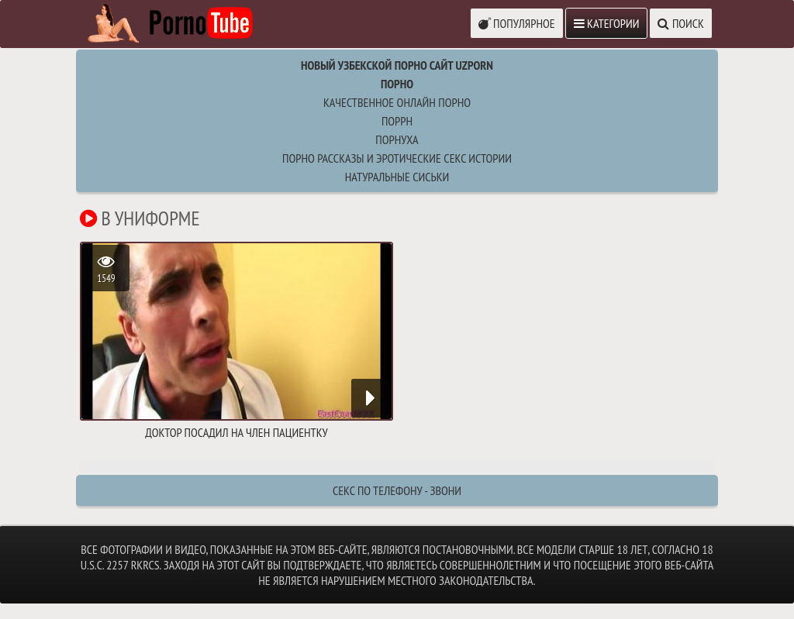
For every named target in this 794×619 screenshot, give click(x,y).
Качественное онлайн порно (397, 102)
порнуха (396, 139)
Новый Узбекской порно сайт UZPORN (397, 65)
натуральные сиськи (397, 176)
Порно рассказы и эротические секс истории (397, 158)
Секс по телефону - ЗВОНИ (397, 490)
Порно (397, 83)
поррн (397, 121)
